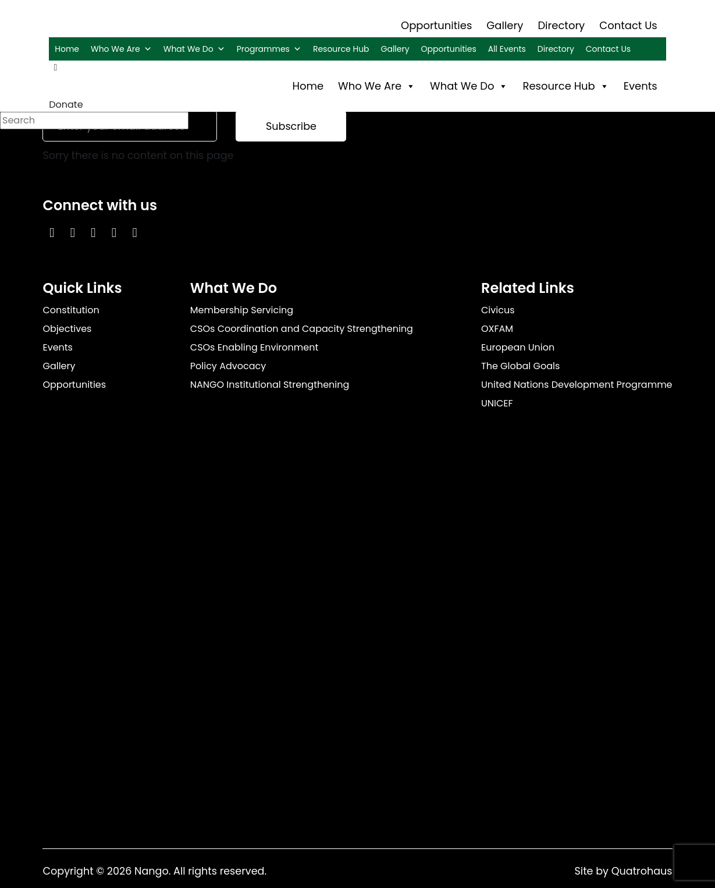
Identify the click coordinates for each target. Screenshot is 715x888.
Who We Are (121, 49)
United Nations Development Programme (577, 384)
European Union (517, 347)
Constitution (70, 310)
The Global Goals (520, 366)
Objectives (66, 328)
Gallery (504, 25)
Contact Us (628, 25)
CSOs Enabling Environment (254, 347)
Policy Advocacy (228, 366)
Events (640, 86)
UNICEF (497, 403)
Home (67, 49)
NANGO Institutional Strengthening (270, 384)
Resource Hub (341, 49)
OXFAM (497, 328)
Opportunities (436, 25)
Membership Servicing (241, 310)
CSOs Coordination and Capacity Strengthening (301, 328)
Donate (66, 104)
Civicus (498, 310)
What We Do (194, 49)
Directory (561, 25)
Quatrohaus (642, 871)
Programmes (269, 49)
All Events (507, 49)
